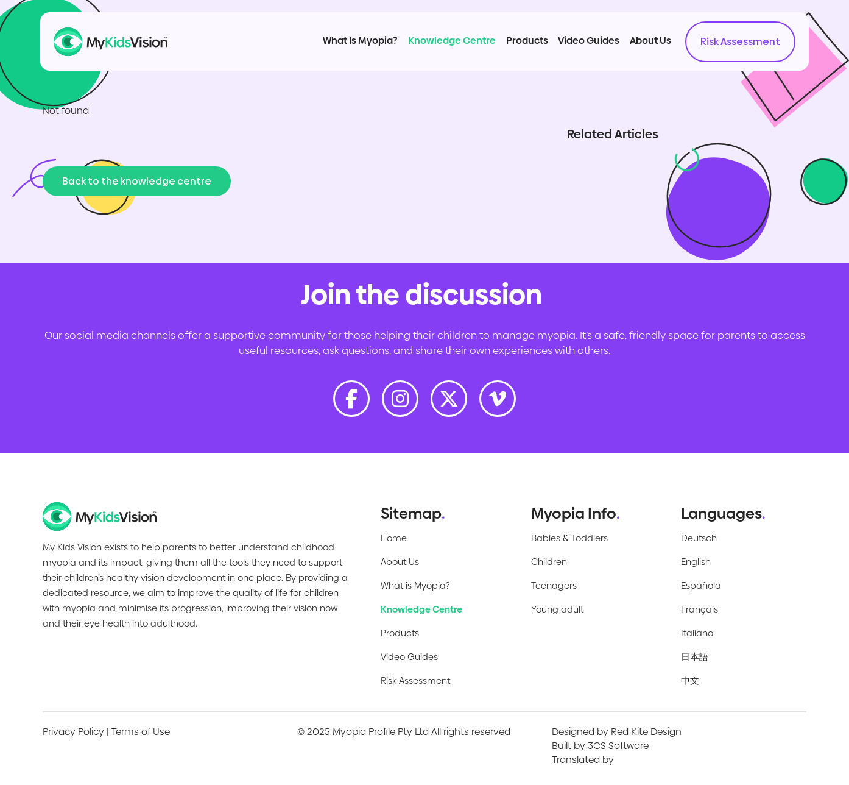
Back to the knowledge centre (136, 181)
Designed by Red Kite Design (617, 732)
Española (701, 585)
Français (699, 609)
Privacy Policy (73, 732)
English (696, 561)
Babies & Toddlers (569, 537)
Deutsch (699, 537)
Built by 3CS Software (600, 746)
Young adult (557, 609)
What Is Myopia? (346, 48)
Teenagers (554, 585)
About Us (637, 48)
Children (549, 561)
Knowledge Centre (438, 48)
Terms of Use (140, 732)
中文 (690, 680)
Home (394, 537)
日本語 (694, 656)
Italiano (697, 633)
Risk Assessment (727, 49)
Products (513, 48)
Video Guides (575, 48)
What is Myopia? (415, 585)
